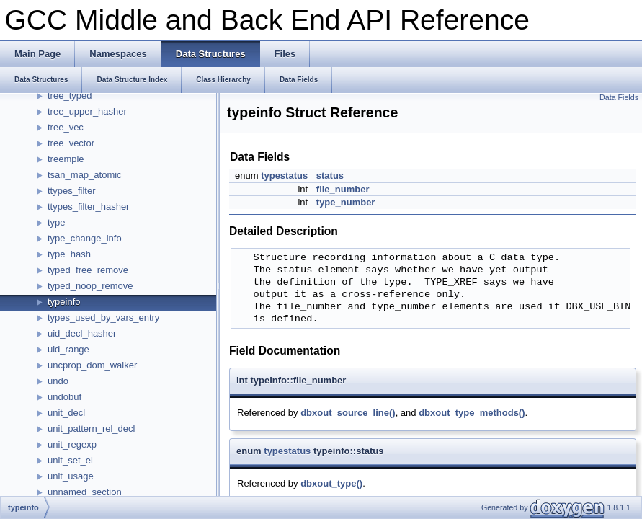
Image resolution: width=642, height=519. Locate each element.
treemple (66, 159)
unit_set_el (70, 460)
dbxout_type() (331, 483)
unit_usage (71, 476)
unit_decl (66, 412)
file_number (343, 189)
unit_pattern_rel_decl (91, 428)
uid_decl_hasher (82, 333)
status (330, 175)
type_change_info (85, 238)
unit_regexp (72, 444)
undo (58, 381)
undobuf (64, 396)
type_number (345, 202)
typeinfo (64, 301)
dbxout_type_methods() (472, 412)
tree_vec (66, 127)
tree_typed (70, 95)
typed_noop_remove (90, 285)
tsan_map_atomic (85, 174)
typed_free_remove (88, 270)
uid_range (68, 349)
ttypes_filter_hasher (88, 206)
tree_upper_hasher (87, 111)
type (57, 222)
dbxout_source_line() (347, 412)
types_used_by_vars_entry (103, 317)
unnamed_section (85, 492)
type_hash (69, 254)
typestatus (284, 175)
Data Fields (618, 97)
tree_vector (71, 143)
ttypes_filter (71, 190)
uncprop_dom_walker (92, 365)
